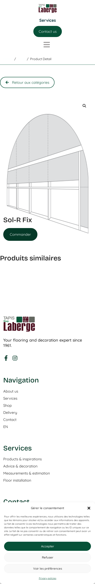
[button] (89, 508)
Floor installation (17, 480)
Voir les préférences (47, 568)
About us (10, 391)
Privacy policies (47, 578)
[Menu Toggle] (47, 20)
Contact (9, 420)
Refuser (47, 557)
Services (10, 398)
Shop (7, 405)
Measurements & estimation (26, 473)
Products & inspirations (22, 459)
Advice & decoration (20, 466)
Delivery (10, 413)
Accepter (47, 546)
